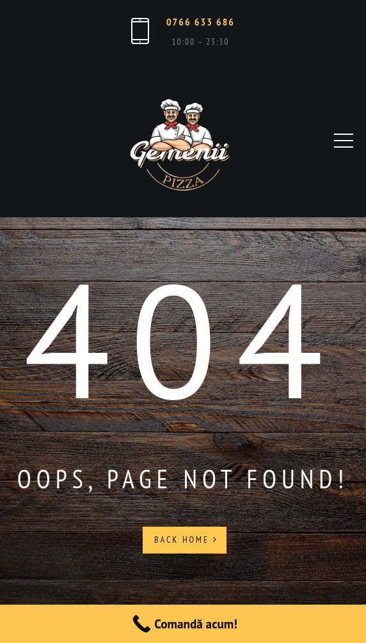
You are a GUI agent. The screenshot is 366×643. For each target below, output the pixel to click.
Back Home (186, 539)
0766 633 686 (200, 21)
